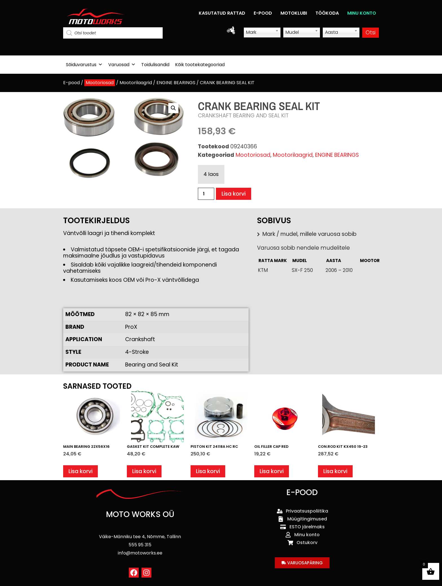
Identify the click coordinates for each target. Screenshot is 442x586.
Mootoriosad (100, 82)
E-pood (71, 82)
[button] (173, 108)
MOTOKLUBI (293, 13)
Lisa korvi (234, 194)
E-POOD (263, 13)
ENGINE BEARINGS (175, 82)
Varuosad (122, 64)
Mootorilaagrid (136, 82)
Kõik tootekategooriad (200, 64)
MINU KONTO (361, 13)
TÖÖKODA (327, 13)
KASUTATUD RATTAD (222, 13)
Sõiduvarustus (84, 64)
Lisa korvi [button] (80, 471)
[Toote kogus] (206, 194)
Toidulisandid (155, 64)
